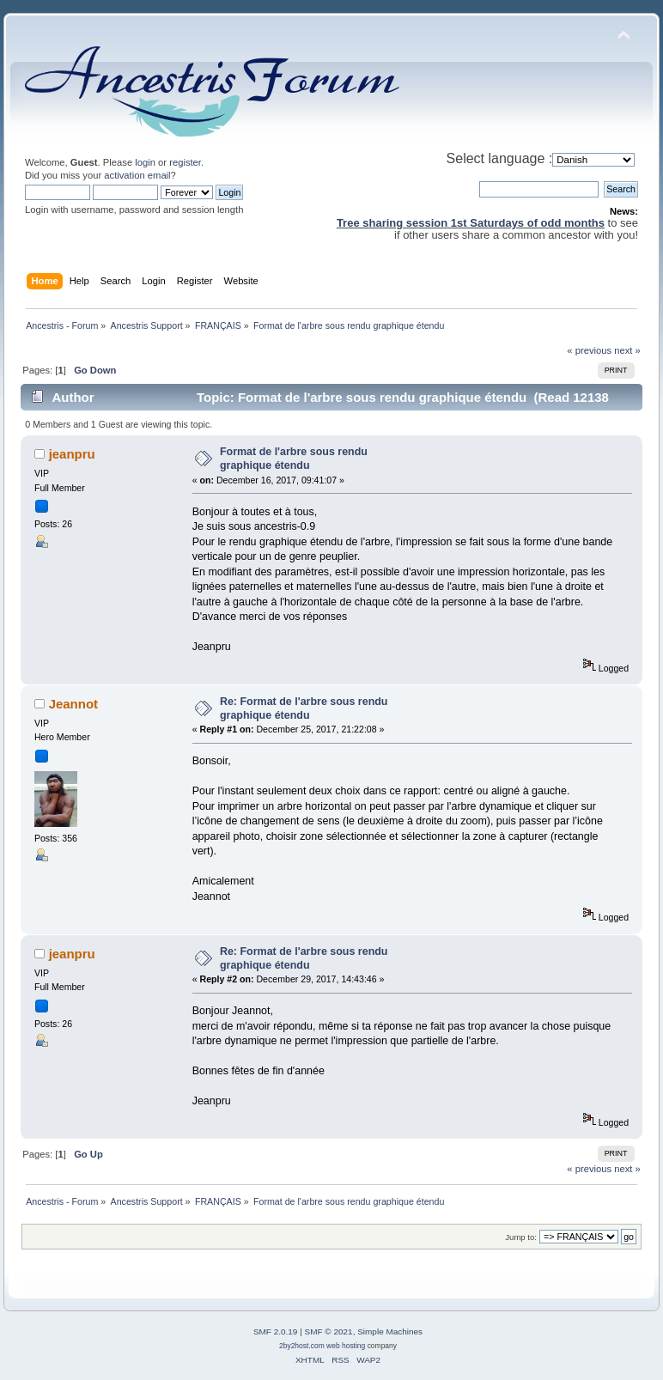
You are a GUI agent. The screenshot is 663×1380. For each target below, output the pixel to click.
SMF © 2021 (329, 1331)
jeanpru (72, 454)
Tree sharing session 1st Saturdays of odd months (471, 222)
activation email (137, 175)
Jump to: (521, 1237)
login (145, 162)
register (185, 162)
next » (627, 350)
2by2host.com (302, 1345)
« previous (589, 350)
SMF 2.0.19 (275, 1331)
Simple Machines (390, 1331)
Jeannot (73, 703)
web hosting (345, 1345)
